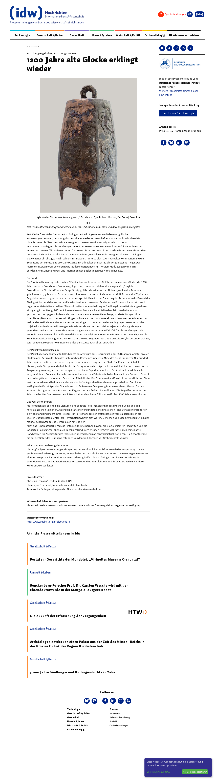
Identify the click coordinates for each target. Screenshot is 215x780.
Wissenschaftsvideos (184, 35)
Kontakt (113, 721)
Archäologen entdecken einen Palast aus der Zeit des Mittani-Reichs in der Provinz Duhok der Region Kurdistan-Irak (87, 644)
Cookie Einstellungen (119, 725)
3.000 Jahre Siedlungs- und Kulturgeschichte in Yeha (72, 672)
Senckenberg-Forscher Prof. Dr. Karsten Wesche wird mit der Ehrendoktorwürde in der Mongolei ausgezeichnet (79, 587)
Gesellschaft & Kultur (49, 35)
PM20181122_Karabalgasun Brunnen (180, 130)
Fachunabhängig (154, 35)
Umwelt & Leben (102, 35)
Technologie (22, 35)
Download (135, 217)
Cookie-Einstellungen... (158, 771)
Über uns (114, 709)
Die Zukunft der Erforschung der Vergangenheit (68, 615)
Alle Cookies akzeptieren (195, 771)
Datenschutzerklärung (120, 717)
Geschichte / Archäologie (178, 113)
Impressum (115, 713)
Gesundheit (77, 35)
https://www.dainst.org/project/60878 (48, 521)
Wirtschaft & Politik (128, 35)
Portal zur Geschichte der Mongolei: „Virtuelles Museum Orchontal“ (85, 559)
